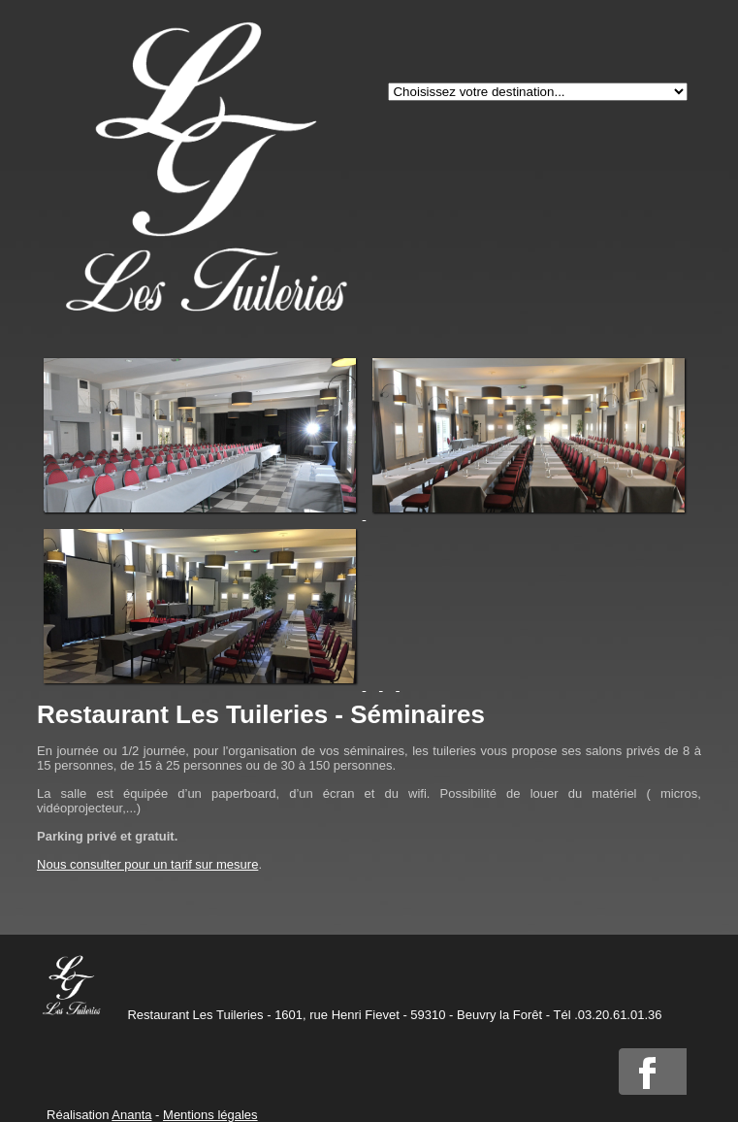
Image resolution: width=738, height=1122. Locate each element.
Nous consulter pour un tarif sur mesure (147, 864)
